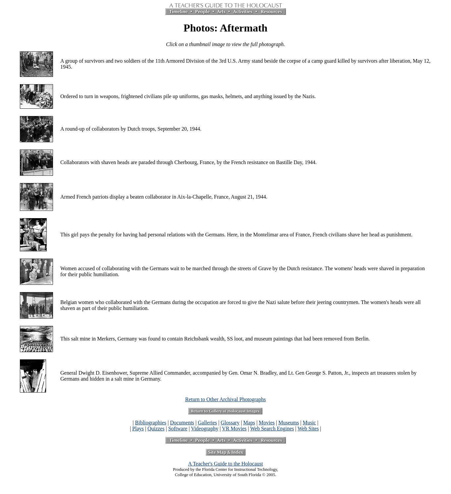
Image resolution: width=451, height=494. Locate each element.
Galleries (207, 422)
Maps (249, 422)
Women (68, 268)
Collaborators (74, 162)
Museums (288, 422)
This (65, 234)
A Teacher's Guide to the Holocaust (225, 463)
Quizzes (156, 428)
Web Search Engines (272, 428)
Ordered (69, 96)
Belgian (68, 302)
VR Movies (234, 428)
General (68, 373)
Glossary (230, 422)
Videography (204, 428)
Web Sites (308, 428)
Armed (67, 197)
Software (178, 428)
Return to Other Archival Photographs (225, 399)
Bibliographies (150, 422)
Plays (138, 428)
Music (309, 422)
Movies (267, 422)
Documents (182, 422)
